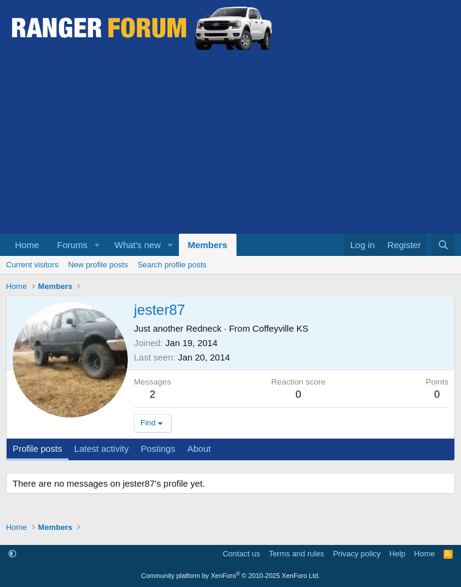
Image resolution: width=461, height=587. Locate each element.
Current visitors (32, 264)
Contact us (241, 553)
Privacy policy (357, 553)
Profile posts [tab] (37, 448)
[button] (97, 245)
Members (207, 245)
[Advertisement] (230, 143)
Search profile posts (171, 264)
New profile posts (98, 264)
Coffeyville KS (281, 328)
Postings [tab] (157, 448)
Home (27, 245)
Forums (72, 245)
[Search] (443, 245)
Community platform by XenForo (230, 575)
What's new (138, 245)
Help (398, 553)
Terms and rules (296, 553)
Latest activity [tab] (101, 448)
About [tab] (199, 448)
